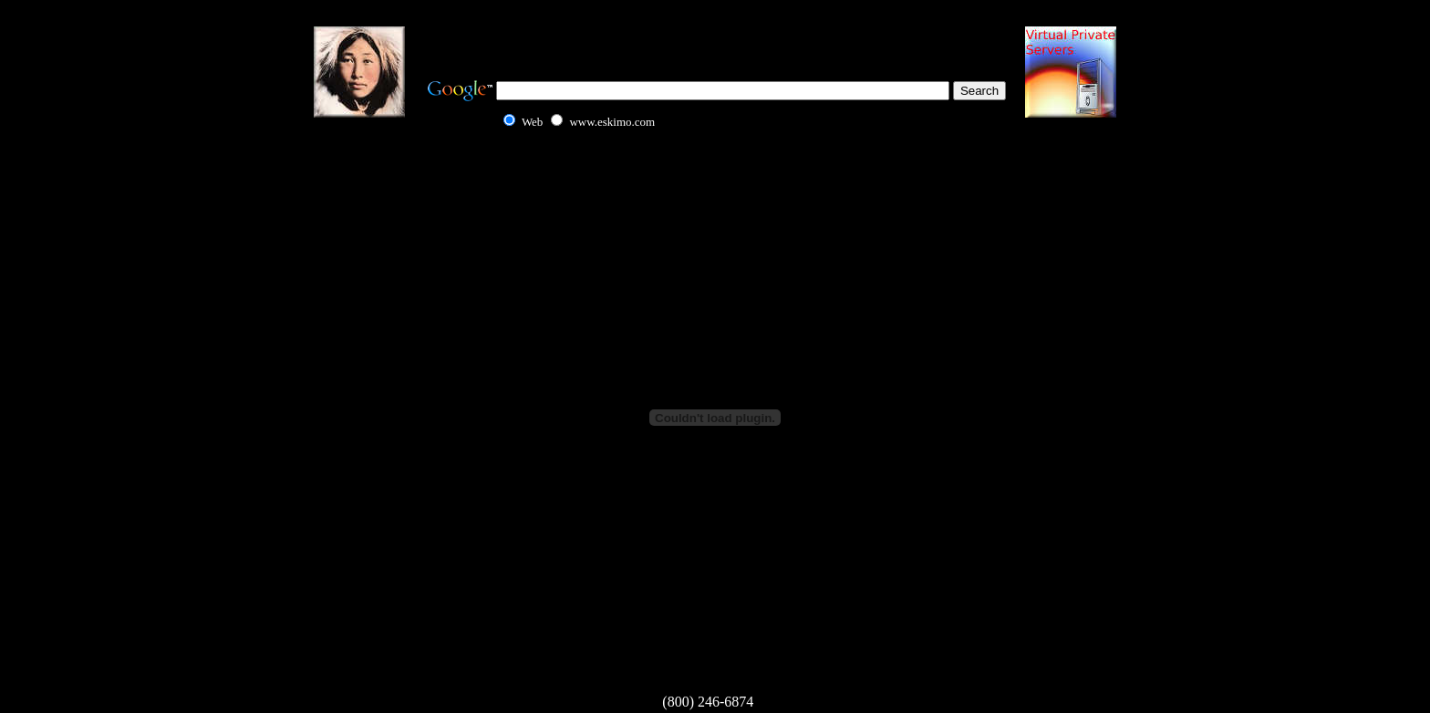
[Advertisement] (715, 36)
